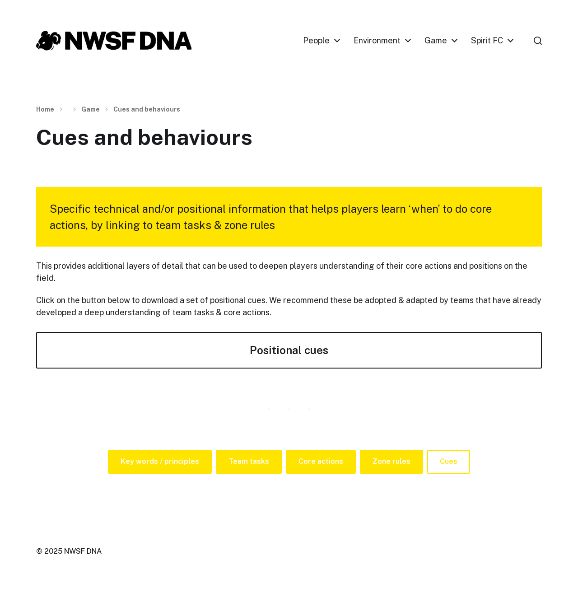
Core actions (320, 461)
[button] (537, 40)
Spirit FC (487, 41)
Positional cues (289, 350)
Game (435, 41)
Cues (448, 461)
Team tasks (248, 461)
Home (45, 109)
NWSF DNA (83, 551)
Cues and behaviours (146, 109)
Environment (377, 41)
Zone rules (391, 461)
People (316, 41)
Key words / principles (160, 461)
